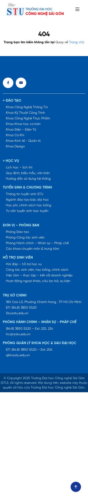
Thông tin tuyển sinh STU (24, 194)
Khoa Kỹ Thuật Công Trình (25, 113)
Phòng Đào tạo (17, 232)
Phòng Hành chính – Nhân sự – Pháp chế (37, 243)
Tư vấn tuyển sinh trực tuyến (27, 211)
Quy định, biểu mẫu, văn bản (28, 173)
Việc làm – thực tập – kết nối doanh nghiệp (39, 275)
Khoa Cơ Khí (15, 135)
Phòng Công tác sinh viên (25, 237)
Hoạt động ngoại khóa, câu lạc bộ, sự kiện (38, 281)
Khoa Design (15, 146)
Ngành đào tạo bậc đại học (27, 200)
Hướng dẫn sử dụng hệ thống (28, 179)
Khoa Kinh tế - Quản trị (23, 141)
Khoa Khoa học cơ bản (23, 124)
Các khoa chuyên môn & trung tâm (32, 249)
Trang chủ (76, 42)
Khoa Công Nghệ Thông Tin (27, 107)
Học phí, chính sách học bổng (28, 205)
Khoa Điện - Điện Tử (21, 130)
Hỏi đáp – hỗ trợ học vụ (24, 264)
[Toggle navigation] (77, 9)
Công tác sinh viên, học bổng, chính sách (37, 270)
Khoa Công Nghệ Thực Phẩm (28, 118)
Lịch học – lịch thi (19, 167)
